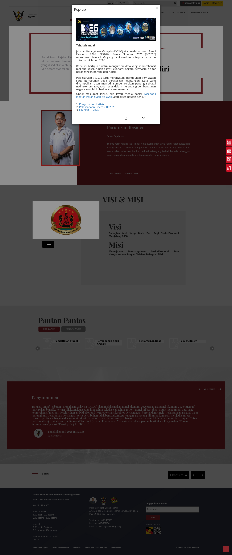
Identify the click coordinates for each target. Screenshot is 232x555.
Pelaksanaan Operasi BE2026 (97, 107)
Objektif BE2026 (89, 110)
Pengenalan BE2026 (91, 104)
